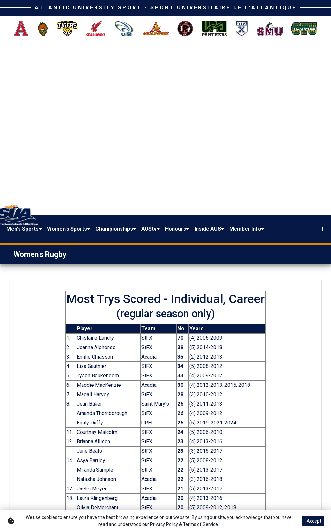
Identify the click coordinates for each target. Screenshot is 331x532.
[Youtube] (20, 503)
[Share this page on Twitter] (53, 406)
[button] (84, 60)
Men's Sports (77, 60)
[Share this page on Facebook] (38, 406)
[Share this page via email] (68, 406)
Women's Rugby (40, 89)
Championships (166, 56)
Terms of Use (275, 491)
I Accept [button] (313, 521)
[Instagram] (47, 487)
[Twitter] (33, 487)
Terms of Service (200, 524)
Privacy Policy (164, 524)
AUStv (201, 56)
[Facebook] (20, 487)
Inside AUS (254, 60)
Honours (228, 56)
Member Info (288, 60)
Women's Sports (116, 60)
